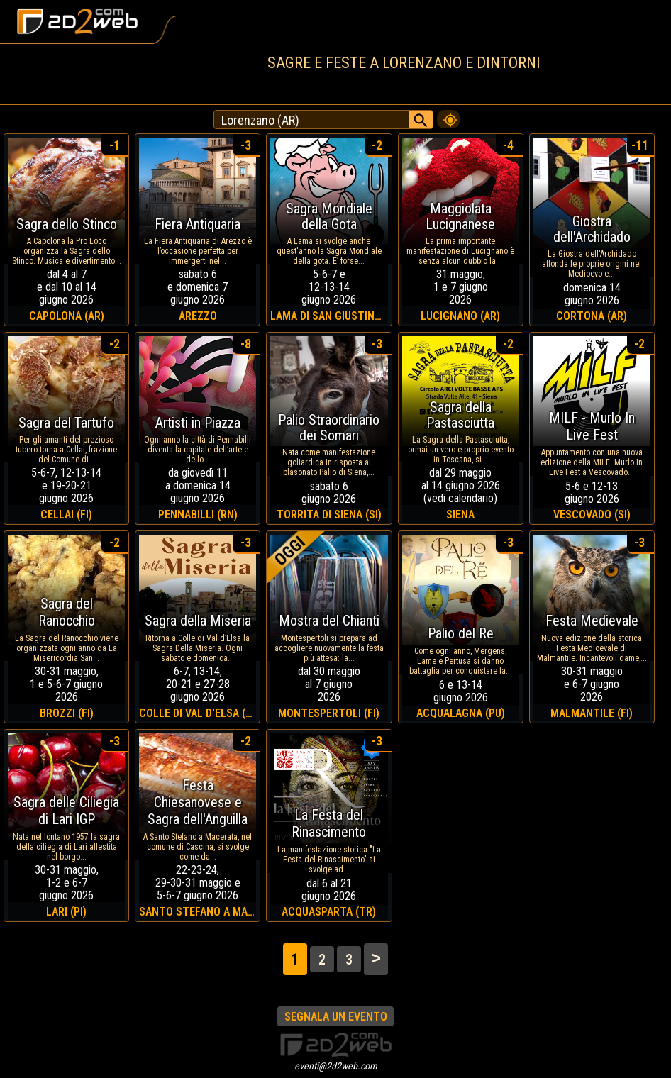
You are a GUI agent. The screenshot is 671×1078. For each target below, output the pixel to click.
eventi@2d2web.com (335, 1066)
